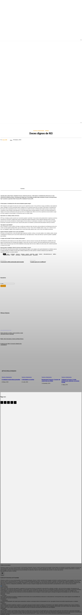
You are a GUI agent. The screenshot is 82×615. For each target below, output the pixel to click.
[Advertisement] (12, 358)
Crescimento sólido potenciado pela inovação (12, 262)
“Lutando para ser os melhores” (38, 262)
